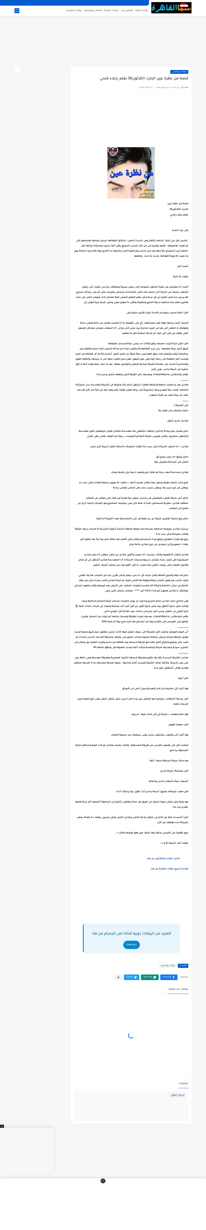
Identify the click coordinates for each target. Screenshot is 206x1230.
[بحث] (16, 10)
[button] (169, 977)
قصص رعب (127, 10)
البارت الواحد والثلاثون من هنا (164, 858)
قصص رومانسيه (93, 10)
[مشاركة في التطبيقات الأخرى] (118, 977)
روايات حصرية (111, 10)
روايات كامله (141, 10)
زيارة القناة (131, 945)
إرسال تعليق (177, 1095)
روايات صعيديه (74, 10)
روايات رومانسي (179, 72)
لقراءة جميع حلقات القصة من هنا (169, 869)
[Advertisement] (103, 41)
